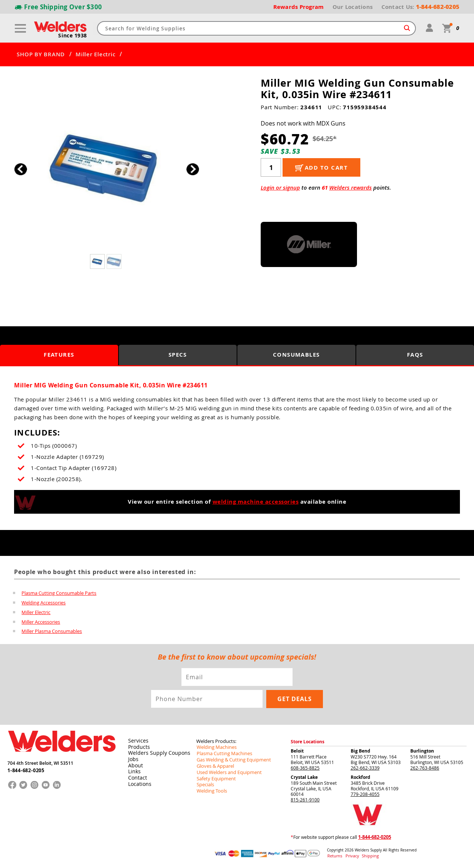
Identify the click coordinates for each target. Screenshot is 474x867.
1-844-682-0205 (25, 769)
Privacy (350, 855)
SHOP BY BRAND (41, 54)
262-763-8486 (424, 767)
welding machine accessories (256, 502)
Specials (204, 782)
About (134, 764)
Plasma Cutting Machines (222, 753)
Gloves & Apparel (214, 764)
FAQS (415, 355)
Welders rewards (350, 187)
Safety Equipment (214, 776)
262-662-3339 (365, 767)
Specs (177, 355)
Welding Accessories (43, 602)
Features (59, 355)
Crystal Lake (304, 777)
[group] (106, 167)
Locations (138, 781)
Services (137, 740)
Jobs (132, 758)
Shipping (365, 855)
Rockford (360, 777)
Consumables (296, 355)
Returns (334, 855)
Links (133, 770)
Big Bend (360, 750)
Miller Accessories (40, 621)
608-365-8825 (305, 767)
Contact (136, 776)
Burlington (422, 750)
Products (138, 746)
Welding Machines (215, 747)
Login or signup (280, 187)
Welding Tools (210, 788)
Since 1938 (73, 35)
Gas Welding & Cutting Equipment (231, 758)
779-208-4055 (365, 794)
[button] (192, 169)
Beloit (297, 750)
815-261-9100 (305, 799)
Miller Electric (95, 54)
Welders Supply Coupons (155, 752)
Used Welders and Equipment (226, 770)
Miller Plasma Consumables (51, 631)
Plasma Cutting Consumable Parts (58, 593)
